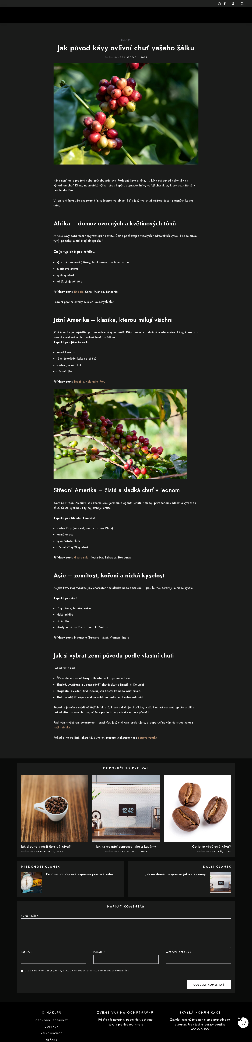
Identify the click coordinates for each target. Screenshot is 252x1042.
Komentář (30, 916)
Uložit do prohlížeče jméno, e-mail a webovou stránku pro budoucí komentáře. (77, 970)
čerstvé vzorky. (148, 738)
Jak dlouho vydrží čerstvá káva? (46, 846)
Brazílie (79, 382)
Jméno (27, 952)
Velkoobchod (52, 1033)
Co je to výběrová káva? (211, 846)
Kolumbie (92, 382)
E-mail (99, 952)
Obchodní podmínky (52, 1020)
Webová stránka (178, 952)
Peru (103, 382)
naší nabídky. (62, 727)
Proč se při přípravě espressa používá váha (79, 874)
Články (126, 40)
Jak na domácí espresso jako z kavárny (126, 846)
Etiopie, (79, 292)
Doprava (52, 1026)
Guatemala (81, 557)
